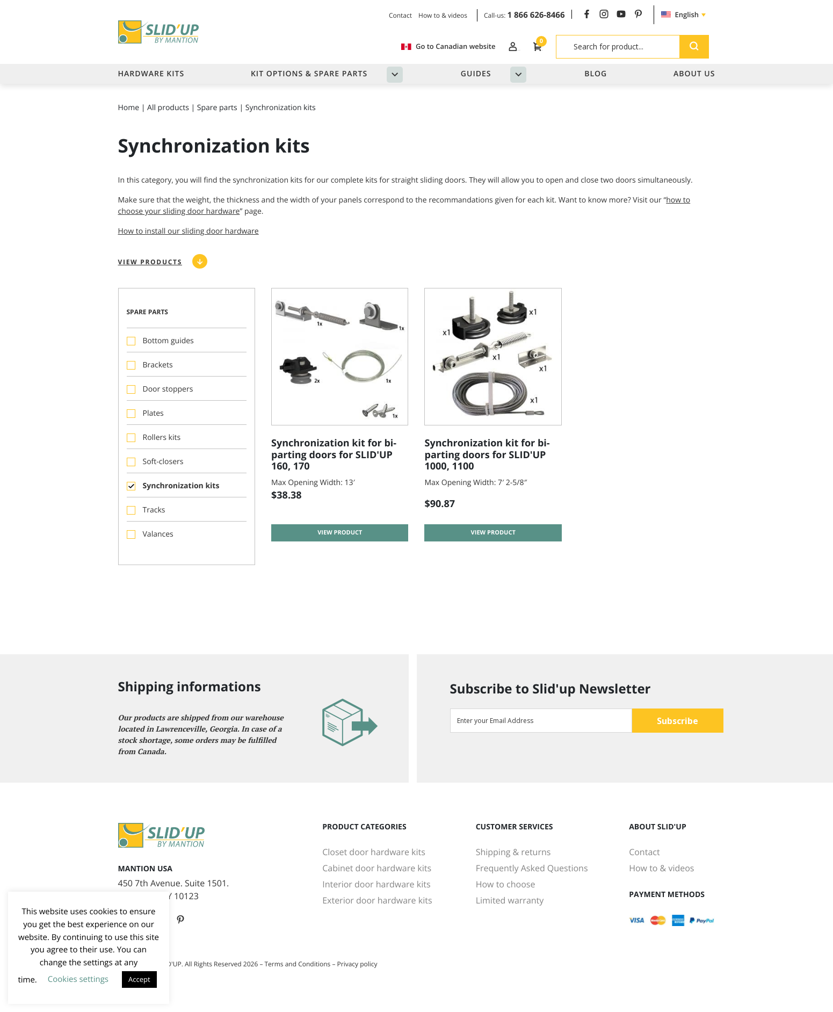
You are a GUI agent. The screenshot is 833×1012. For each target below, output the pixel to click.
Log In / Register (469, 46)
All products (168, 114)
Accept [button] (139, 979)
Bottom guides (168, 347)
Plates (153, 419)
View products (150, 267)
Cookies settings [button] (78, 979)
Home (129, 114)
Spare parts (217, 114)
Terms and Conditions (298, 963)
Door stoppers (168, 395)
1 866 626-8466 (536, 15)
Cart (529, 46)
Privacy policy (357, 963)
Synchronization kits (181, 492)
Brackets (158, 371)
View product (339, 549)
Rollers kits (162, 443)
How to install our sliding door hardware (188, 237)
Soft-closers (163, 467)
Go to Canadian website (375, 46)
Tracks (154, 516)
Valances (158, 540)
